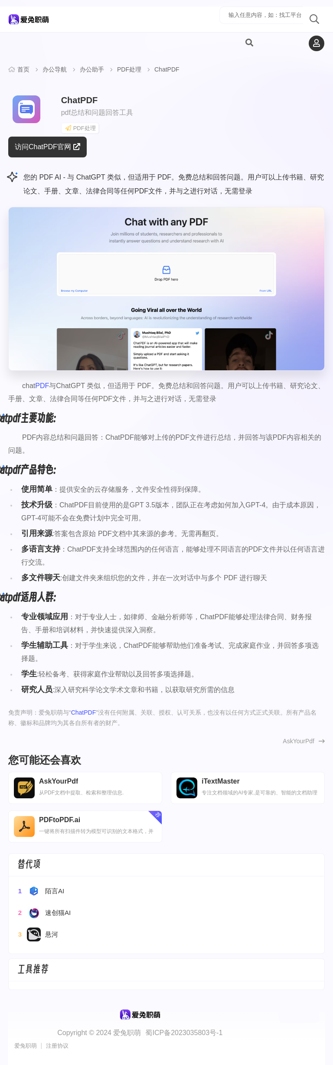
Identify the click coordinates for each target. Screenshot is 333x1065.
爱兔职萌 (25, 1045)
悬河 (37, 934)
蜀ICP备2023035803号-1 (183, 1032)
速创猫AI (44, 913)
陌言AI (40, 891)
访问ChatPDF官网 (47, 146)
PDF (42, 385)
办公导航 (54, 69)
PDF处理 (129, 69)
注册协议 (57, 1045)
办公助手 (92, 69)
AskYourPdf (298, 741)
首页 (23, 69)
